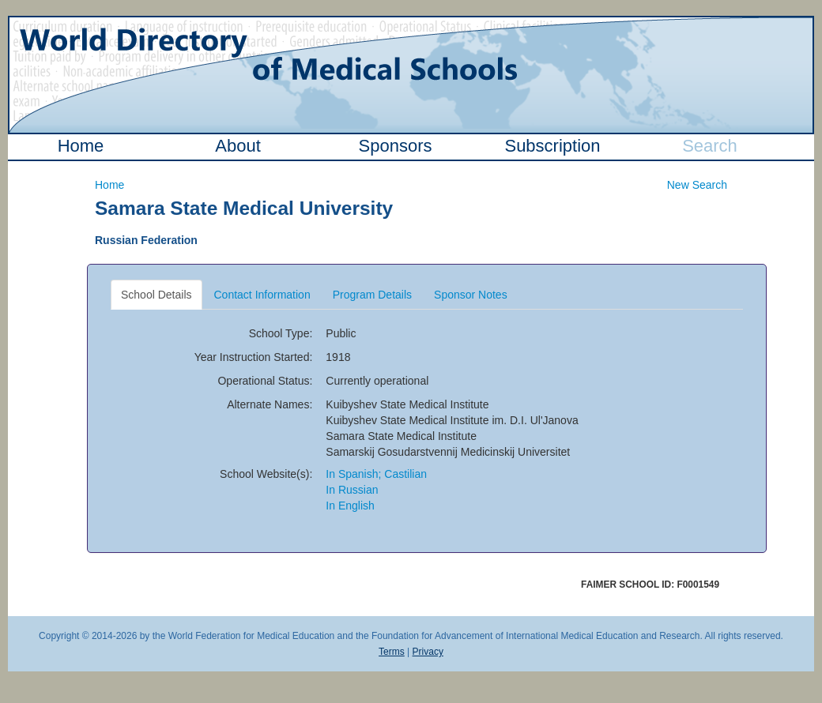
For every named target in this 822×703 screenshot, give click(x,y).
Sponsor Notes (470, 294)
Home (81, 146)
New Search (697, 185)
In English (350, 505)
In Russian (352, 489)
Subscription (552, 146)
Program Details (372, 294)
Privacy (428, 651)
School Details (156, 294)
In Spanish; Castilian (376, 474)
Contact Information (262, 294)
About (238, 146)
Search (709, 146)
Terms (392, 651)
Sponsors (395, 146)
